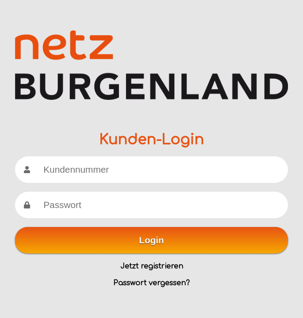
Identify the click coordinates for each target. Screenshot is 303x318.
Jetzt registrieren (151, 266)
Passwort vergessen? (151, 283)
